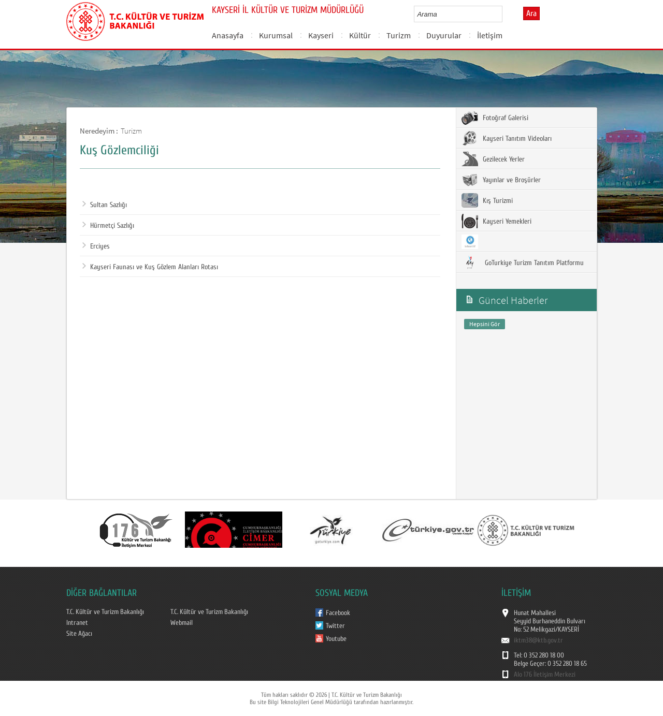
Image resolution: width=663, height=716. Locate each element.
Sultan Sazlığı (104, 205)
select (505, 14)
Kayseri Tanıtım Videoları (507, 138)
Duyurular (444, 35)
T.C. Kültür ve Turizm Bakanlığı (105, 612)
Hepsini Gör (484, 324)
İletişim (489, 35)
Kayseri (321, 35)
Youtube (336, 639)
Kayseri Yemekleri (496, 221)
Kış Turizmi (487, 200)
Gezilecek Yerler (493, 159)
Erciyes (96, 246)
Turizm (398, 35)
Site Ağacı (79, 634)
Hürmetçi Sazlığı (108, 225)
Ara (531, 13)
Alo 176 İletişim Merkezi (544, 674)
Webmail (181, 623)
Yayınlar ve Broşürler (501, 179)
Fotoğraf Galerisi (495, 117)
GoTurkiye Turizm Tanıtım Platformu (523, 262)
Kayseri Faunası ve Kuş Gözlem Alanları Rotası (150, 267)
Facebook (338, 613)
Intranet (77, 623)
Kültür (360, 35)
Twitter (335, 626)
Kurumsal (276, 35)
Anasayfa (227, 35)
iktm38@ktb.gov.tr (538, 640)
